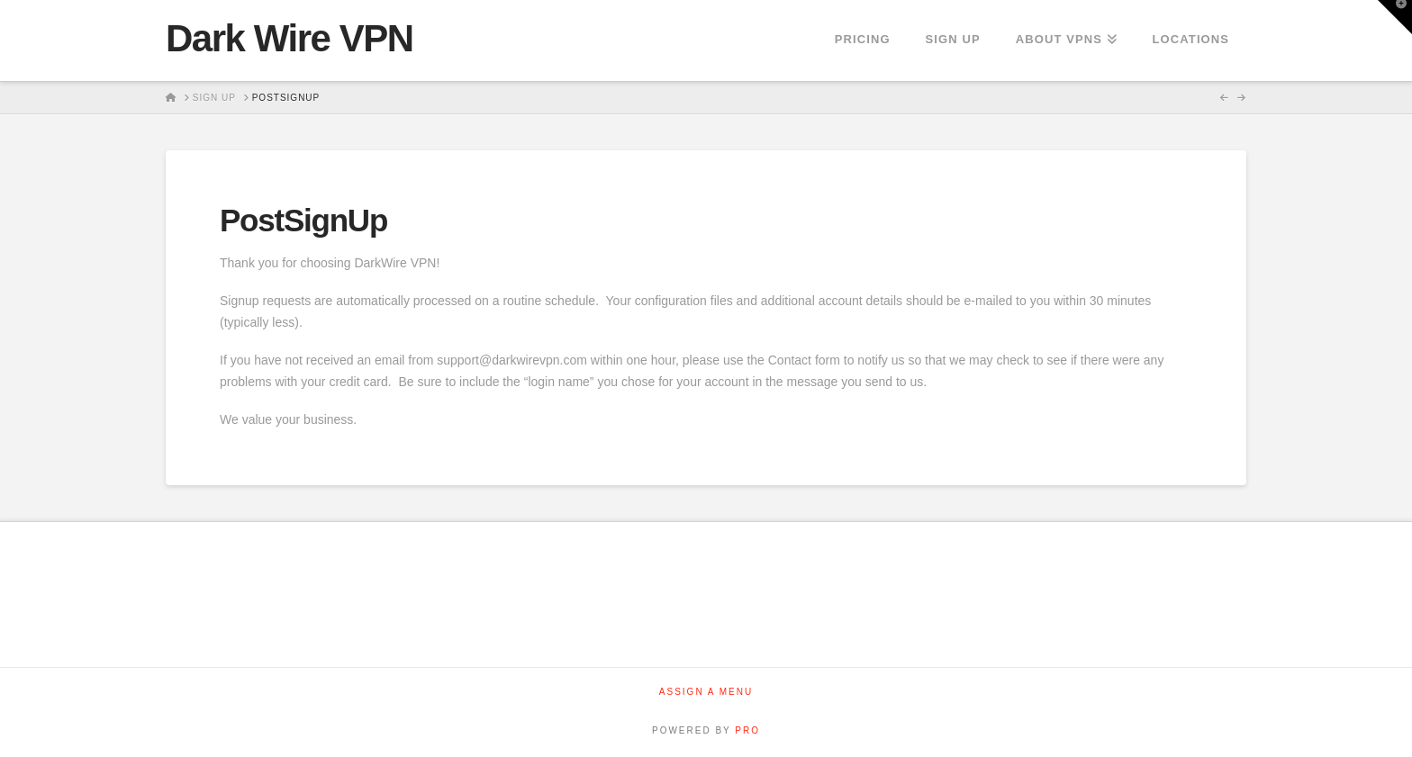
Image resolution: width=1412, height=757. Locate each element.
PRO (747, 730)
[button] (1395, 17)
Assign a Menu (706, 692)
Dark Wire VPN (289, 39)
